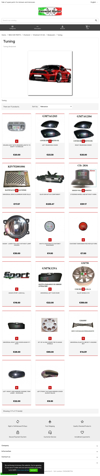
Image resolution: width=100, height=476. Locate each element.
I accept (34, 470)
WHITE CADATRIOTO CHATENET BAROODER (50, 244)
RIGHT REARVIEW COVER (83, 145)
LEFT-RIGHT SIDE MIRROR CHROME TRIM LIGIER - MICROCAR (16, 392)
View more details (23, 470)
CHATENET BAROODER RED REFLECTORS (83, 243)
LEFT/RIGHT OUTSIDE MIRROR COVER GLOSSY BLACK (50, 392)
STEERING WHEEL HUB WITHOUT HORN (83, 194)
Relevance (56, 106)
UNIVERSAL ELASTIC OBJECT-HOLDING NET (83, 343)
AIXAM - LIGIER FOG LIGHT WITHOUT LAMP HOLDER (17, 244)
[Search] (50, 20)
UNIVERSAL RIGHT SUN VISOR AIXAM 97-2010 (16, 343)
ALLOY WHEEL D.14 (83, 293)
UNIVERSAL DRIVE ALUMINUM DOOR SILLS (17, 194)
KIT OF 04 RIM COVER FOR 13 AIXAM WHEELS (50, 343)
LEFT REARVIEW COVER (50, 145)
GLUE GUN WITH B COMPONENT (50, 194)
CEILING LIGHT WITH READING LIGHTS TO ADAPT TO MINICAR (16, 145)
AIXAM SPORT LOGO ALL (17, 293)
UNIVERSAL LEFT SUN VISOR (49, 293)
